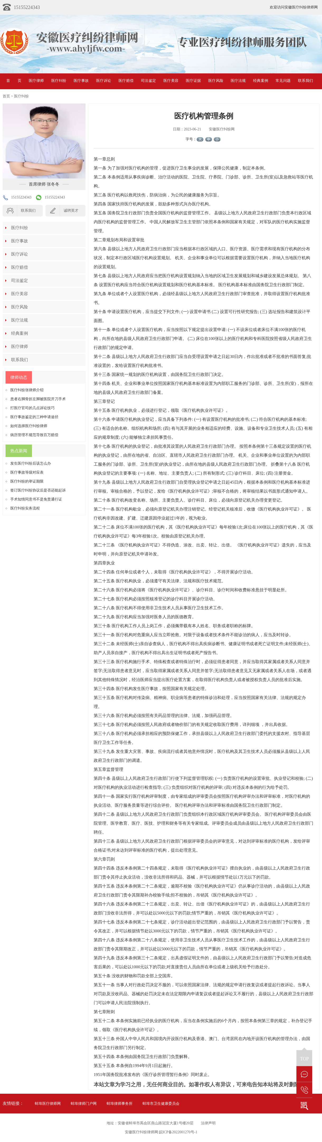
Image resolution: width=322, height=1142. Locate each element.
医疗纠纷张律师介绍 (27, 390)
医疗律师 (36, 81)
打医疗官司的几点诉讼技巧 (32, 408)
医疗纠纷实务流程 (25, 508)
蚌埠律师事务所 (119, 1104)
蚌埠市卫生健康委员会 (161, 1104)
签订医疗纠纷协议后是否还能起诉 (38, 490)
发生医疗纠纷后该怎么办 (30, 463)
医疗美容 (170, 81)
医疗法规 (238, 81)
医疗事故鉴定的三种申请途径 (34, 417)
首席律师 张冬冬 (44, 184)
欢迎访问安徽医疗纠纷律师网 (294, 7)
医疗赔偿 (126, 81)
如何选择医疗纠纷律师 (28, 426)
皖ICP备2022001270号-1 (178, 1132)
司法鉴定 (148, 81)
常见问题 (283, 81)
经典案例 (260, 81)
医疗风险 (215, 81)
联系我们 (305, 81)
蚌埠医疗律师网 (48, 1104)
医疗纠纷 (58, 81)
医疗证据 (193, 81)
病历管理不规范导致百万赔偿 (34, 435)
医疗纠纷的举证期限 (27, 481)
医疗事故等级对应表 (27, 472)
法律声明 (208, 1123)
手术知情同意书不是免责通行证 (36, 499)
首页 (13, 81)
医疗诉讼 (103, 81)
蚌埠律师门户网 (84, 1104)
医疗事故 (81, 81)
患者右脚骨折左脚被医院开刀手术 (38, 399)
